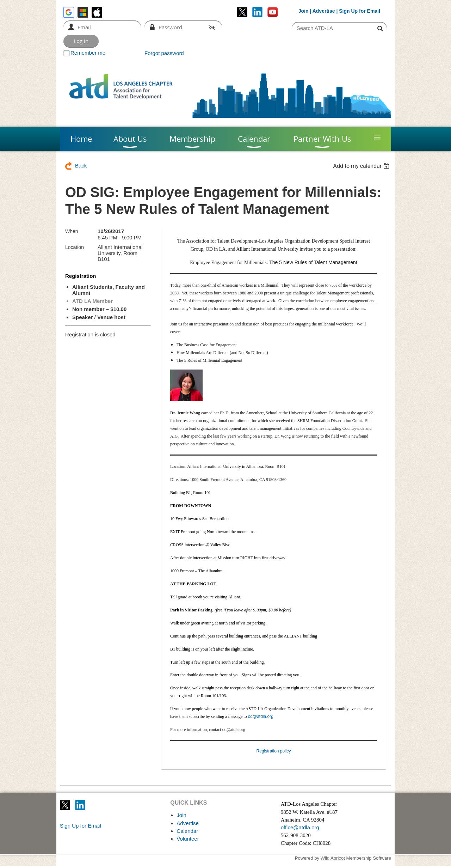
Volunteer (188, 839)
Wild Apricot (333, 858)
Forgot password (164, 53)
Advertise (324, 11)
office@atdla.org (300, 827)
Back (81, 166)
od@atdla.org (260, 716)
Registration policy (273, 751)
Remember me (87, 53)
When (71, 231)
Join (303, 11)
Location (74, 247)
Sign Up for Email (80, 826)
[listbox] (362, 165)
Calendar (187, 831)
